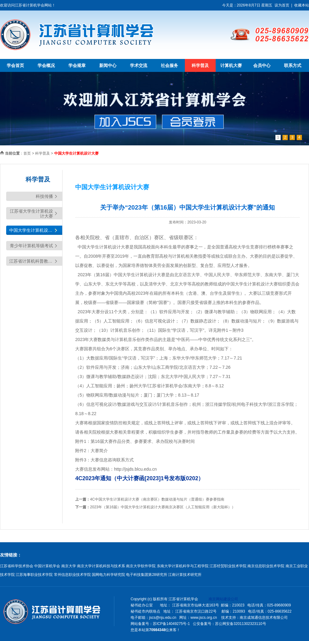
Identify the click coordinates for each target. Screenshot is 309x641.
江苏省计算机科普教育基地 (35, 261)
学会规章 (77, 65)
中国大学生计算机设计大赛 (35, 230)
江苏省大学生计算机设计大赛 (31, 214)
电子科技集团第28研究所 (146, 574)
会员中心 (261, 65)
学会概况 (46, 65)
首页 (27, 153)
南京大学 (68, 566)
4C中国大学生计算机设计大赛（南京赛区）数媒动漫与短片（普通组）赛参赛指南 (157, 499)
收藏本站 (301, 5)
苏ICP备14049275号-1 (171, 624)
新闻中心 (107, 65)
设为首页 (281, 5)
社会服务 (169, 65)
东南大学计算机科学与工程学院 (183, 566)
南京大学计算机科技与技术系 (101, 566)
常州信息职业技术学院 (72, 574)
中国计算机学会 (47, 566)
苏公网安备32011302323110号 (240, 624)
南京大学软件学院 (141, 566)
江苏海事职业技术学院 (34, 574)
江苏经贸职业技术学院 (227, 566)
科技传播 (44, 196)
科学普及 (200, 65)
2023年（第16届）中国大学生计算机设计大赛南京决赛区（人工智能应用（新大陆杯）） (162, 507)
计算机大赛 (231, 65)
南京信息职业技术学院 (265, 566)
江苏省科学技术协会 (16, 566)
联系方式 (292, 65)
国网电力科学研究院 (108, 574)
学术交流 (138, 65)
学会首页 (15, 65)
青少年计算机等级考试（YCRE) (31, 246)
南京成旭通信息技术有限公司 (264, 617)
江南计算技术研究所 (184, 574)
